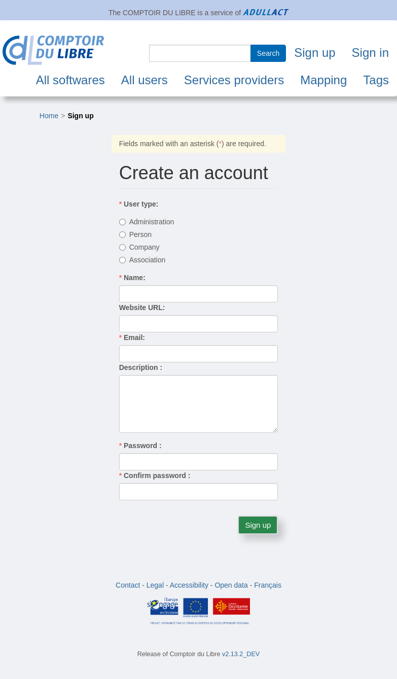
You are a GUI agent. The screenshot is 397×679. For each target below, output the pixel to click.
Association (142, 260)
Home (49, 116)
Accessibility (189, 585)
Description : (141, 367)
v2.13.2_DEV (241, 654)
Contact (128, 585)
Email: (132, 337)
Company (139, 247)
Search (268, 53)
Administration (146, 222)
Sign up (314, 52)
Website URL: (142, 307)
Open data (230, 585)
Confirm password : (155, 475)
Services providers (234, 80)
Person (135, 234)
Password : (140, 446)
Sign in (370, 52)
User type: (139, 204)
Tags (376, 80)
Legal (155, 585)
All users (144, 80)
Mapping (323, 80)
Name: (132, 278)
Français (267, 585)
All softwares (70, 80)
